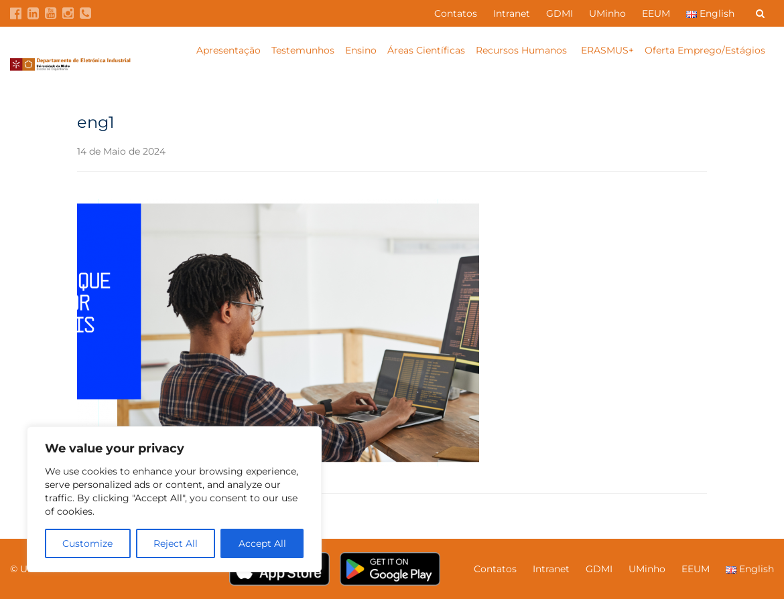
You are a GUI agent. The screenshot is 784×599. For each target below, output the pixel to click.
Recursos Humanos (523, 50)
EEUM (656, 13)
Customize (87, 543)
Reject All (175, 543)
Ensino (361, 50)
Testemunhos (302, 50)
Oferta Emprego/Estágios (706, 50)
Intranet (511, 13)
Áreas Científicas (426, 50)
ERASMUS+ (607, 50)
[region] (174, 499)
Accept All (262, 543)
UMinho (607, 13)
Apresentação (228, 50)
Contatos (455, 13)
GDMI (559, 13)
